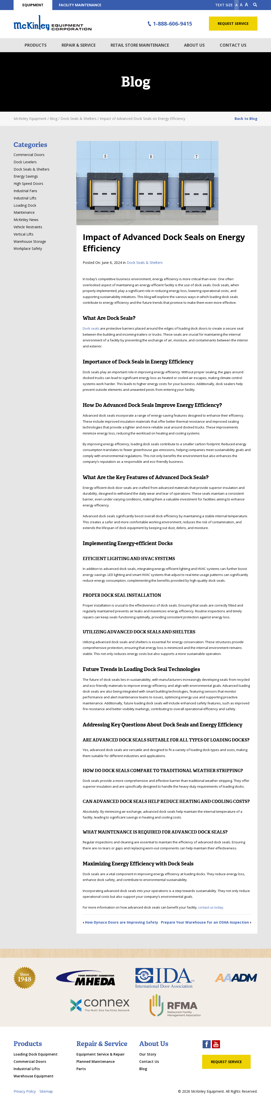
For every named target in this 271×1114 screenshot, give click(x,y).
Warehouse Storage (30, 241)
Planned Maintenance (95, 1061)
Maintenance (24, 212)
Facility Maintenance (80, 5)
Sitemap (46, 1091)
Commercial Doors (29, 154)
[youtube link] (216, 1045)
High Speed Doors (28, 183)
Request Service (233, 23)
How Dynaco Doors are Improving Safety (121, 922)
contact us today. (210, 907)
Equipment (32, 5)
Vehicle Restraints (28, 227)
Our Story (147, 1054)
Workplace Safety (28, 248)
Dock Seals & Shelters (145, 262)
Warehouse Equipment (34, 1076)
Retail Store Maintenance (140, 45)
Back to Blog (246, 118)
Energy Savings (26, 176)
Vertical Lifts (23, 234)
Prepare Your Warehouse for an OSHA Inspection (205, 922)
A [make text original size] (241, 5)
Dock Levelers (25, 162)
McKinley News (26, 219)
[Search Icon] (255, 5)
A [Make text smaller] (236, 5)
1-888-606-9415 (169, 24)
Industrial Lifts (25, 198)
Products (36, 45)
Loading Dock (25, 205)
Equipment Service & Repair (100, 1054)
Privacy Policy (25, 1091)
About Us (194, 45)
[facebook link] (207, 1045)
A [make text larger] (246, 4)
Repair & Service (79, 45)
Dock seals (91, 328)
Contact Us (233, 45)
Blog (143, 1068)
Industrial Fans (25, 190)
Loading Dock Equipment (36, 1054)
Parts (81, 1068)
